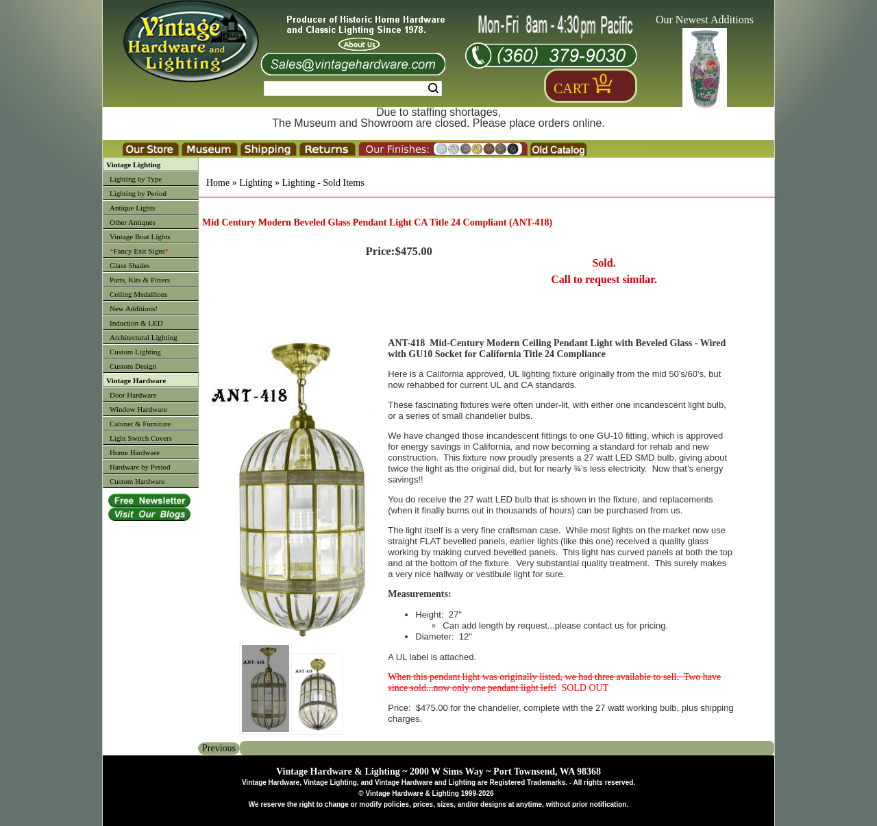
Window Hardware (138, 409)
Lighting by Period (138, 193)
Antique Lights (132, 208)
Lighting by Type (136, 179)
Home (218, 183)
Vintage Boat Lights (140, 236)
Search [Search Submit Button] (433, 88)
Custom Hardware (137, 481)
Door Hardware (133, 395)
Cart (571, 88)
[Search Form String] (353, 88)
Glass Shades (129, 265)
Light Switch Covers (141, 438)
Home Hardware (135, 452)
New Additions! (134, 308)
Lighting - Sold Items (323, 183)
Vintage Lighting (133, 164)
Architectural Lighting (143, 337)
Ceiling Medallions (139, 294)
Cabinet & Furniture (140, 424)
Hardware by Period (140, 467)
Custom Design (133, 366)
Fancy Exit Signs (139, 251)
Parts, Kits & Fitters (140, 280)
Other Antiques (133, 222)
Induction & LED (136, 323)
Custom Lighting (135, 352)
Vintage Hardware (136, 380)
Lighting (255, 183)
